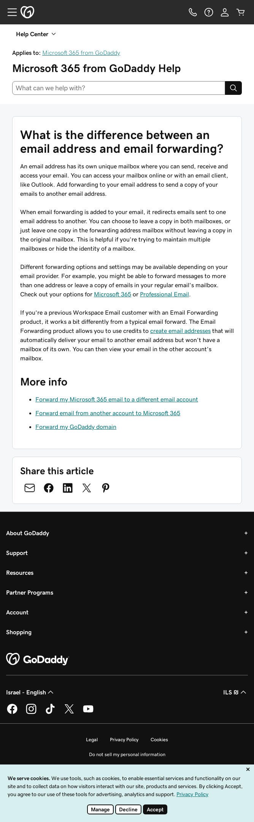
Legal (92, 739)
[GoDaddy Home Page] (37, 659)
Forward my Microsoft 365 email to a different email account (116, 399)
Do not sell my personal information (127, 754)
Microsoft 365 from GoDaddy (81, 53)
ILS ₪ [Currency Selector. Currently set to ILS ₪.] (235, 692)
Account (17, 612)
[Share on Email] (29, 488)
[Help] (209, 12)
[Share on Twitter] (86, 488)
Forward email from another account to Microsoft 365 (107, 413)
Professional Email (164, 294)
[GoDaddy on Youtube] (88, 713)
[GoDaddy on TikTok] (50, 713)
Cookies (159, 739)
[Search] (233, 88)
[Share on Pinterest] (105, 488)
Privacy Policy (124, 739)
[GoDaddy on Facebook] (12, 713)
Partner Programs (29, 592)
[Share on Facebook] (48, 488)
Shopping (19, 632)
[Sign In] (224, 12)
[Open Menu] (9, 12)
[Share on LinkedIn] (67, 488)
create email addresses (180, 331)
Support (17, 553)
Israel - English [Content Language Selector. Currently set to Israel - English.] (30, 692)
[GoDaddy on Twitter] (69, 713)
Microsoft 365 (112, 294)
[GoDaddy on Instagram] (31, 713)
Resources (19, 572)
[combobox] (119, 88)
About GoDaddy (27, 533)
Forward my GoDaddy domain (75, 427)
